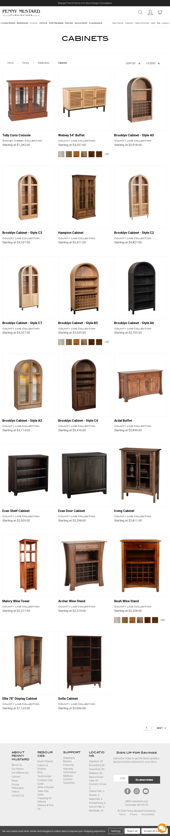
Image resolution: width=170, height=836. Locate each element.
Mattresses (56, 23)
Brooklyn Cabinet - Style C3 (24, 235)
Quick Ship (81, 23)
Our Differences (20, 778)
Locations (165, 23)
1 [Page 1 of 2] (146, 733)
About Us (17, 770)
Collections (129, 23)
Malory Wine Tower (17, 606)
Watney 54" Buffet (72, 137)
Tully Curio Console (18, 137)
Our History (18, 774)
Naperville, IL (96, 804)
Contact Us (18, 800)
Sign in (150, 12)
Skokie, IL (94, 800)
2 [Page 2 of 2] (152, 733)
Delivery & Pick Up (45, 812)
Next (161, 733)
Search (139, 12)
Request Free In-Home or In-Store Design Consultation (85, 3)
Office (43, 23)
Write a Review (45, 792)
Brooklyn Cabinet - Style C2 (136, 235)
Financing (68, 770)
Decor (69, 23)
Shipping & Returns (69, 765)
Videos (15, 797)
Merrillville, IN (96, 816)
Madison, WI (96, 778)
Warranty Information (69, 776)
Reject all (132, 831)
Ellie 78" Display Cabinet (21, 704)
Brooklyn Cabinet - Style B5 (80, 326)
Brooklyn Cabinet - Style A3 (24, 424)
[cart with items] (160, 12)
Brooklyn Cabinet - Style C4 (80, 424)
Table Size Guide (43, 798)
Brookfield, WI (97, 770)
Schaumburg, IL (97, 808)
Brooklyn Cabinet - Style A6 (136, 326)
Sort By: (131, 65)
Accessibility (148, 818)
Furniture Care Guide (45, 787)
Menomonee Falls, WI (96, 784)
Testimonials (44, 781)
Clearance (95, 23)
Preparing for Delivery (44, 805)
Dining (34, 23)
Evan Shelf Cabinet (17, 515)
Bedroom (22, 23)
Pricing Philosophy (18, 792)
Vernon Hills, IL (97, 812)
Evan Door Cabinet (72, 515)
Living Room (8, 23)
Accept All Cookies (154, 831)
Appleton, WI (96, 766)
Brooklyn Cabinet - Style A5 (136, 137)
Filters (151, 65)
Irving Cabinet (125, 515)
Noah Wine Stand (127, 606)
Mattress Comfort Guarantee (69, 785)
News (15, 786)
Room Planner (117, 23)
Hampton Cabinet (72, 235)
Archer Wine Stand (73, 606)
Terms (122, 818)
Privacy (133, 818)
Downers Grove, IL (98, 791)
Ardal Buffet (124, 424)
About (153, 23)
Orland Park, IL (97, 796)
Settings (116, 831)
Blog (158, 23)
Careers (16, 782)
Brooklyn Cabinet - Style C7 (24, 326)
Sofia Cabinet (69, 704)
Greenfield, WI (96, 774)
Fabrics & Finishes (142, 23)
